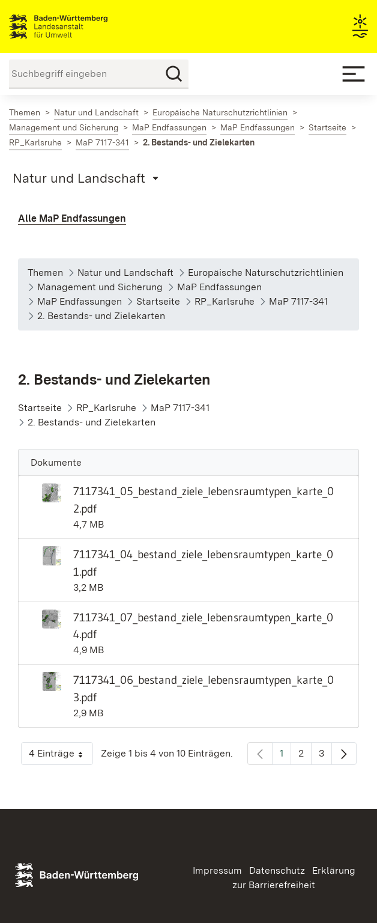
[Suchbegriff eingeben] (98, 73)
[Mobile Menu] (353, 73)
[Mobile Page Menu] (87, 177)
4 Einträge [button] (61, 756)
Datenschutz (277, 870)
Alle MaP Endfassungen (72, 218)
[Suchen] (174, 73)
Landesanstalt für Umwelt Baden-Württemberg (79, 26)
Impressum (217, 870)
